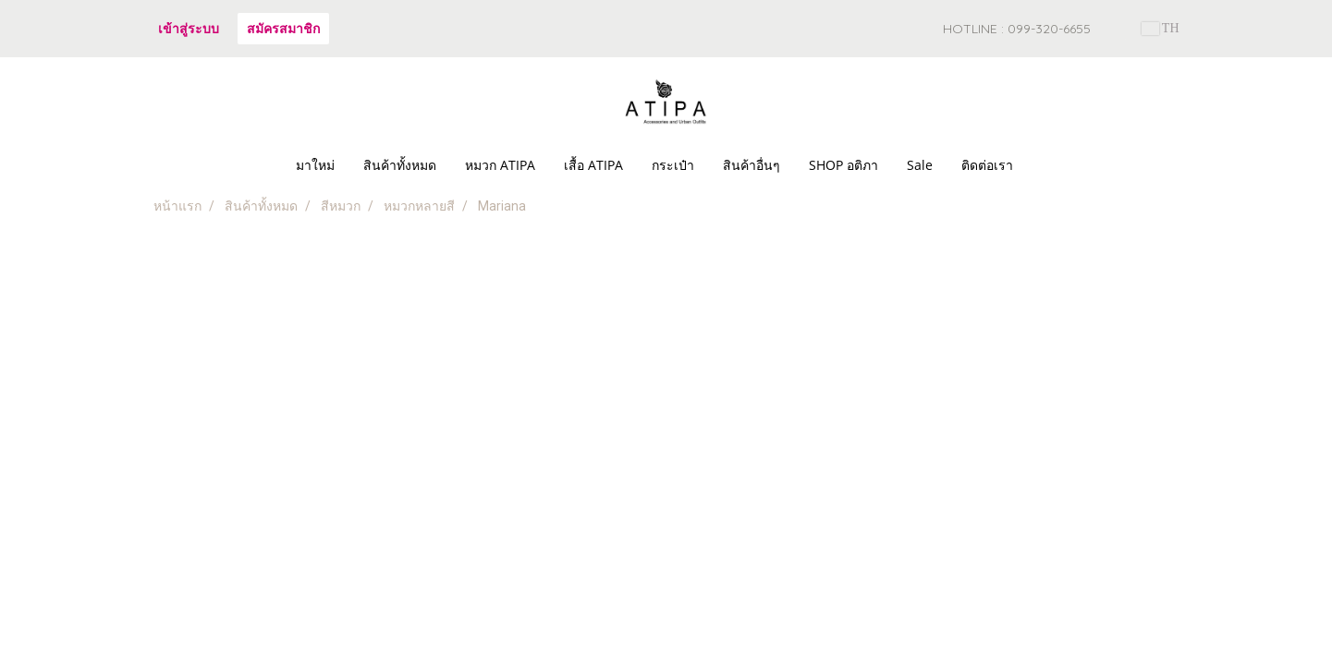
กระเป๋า (673, 165)
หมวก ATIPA (500, 165)
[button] (1043, 165)
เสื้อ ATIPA (593, 165)
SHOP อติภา (843, 165)
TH (1160, 28)
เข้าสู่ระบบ (188, 28)
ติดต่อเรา (987, 165)
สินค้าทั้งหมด (399, 165)
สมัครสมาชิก (283, 28)
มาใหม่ (315, 165)
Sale (920, 165)
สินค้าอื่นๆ (751, 165)
